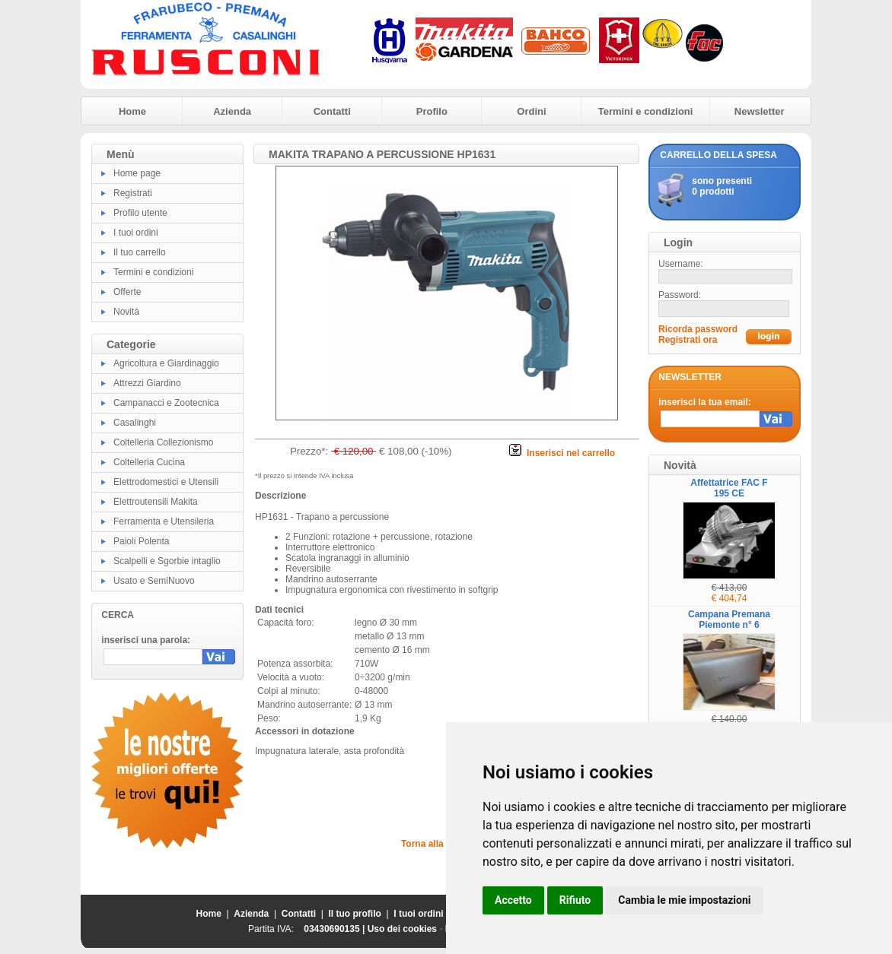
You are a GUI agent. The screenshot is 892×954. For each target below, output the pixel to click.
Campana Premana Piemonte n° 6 (729, 619)
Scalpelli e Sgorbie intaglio (167, 561)
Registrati (132, 193)
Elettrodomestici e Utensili (165, 482)
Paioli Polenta (141, 541)
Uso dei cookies (402, 929)
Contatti (332, 111)
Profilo (432, 111)
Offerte (127, 292)
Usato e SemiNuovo (154, 580)
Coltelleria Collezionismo (163, 442)
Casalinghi (134, 422)
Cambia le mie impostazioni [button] (684, 900)
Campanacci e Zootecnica (166, 403)
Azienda (232, 111)
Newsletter (759, 111)
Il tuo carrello (139, 252)
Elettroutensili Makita (155, 501)
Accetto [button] (513, 900)
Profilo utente (140, 213)
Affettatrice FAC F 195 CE (728, 488)
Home (132, 111)
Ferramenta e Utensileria (163, 521)
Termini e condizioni (645, 111)
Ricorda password (697, 329)
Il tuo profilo (355, 913)
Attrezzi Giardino (147, 383)
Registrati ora (687, 339)
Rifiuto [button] (575, 900)
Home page (137, 173)
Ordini (531, 111)
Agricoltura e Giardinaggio (166, 363)
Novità (126, 311)
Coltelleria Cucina (149, 462)
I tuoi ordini (135, 232)
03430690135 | (335, 929)
